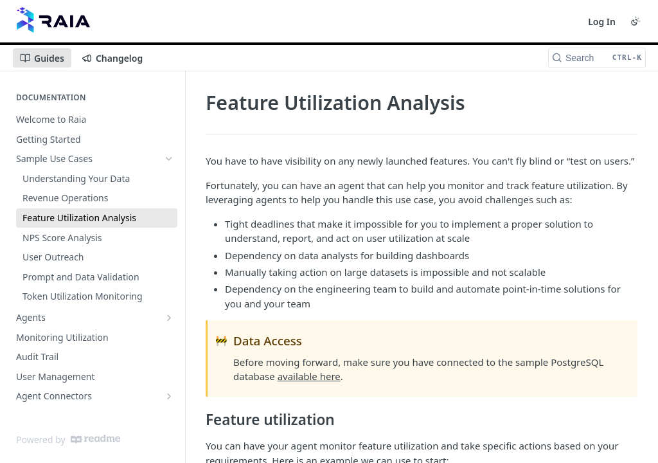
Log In (602, 21)
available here (309, 376)
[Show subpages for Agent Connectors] (169, 396)
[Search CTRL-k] (597, 58)
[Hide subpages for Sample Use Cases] (169, 159)
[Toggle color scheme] (635, 21)
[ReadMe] (95, 439)
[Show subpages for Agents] (169, 318)
